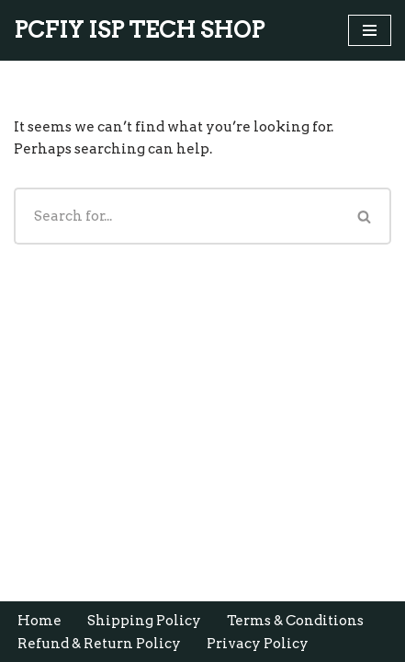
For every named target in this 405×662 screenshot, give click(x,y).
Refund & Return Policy (99, 643)
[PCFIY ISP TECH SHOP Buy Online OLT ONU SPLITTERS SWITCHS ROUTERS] (139, 30)
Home (39, 620)
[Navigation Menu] (369, 30)
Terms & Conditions (295, 620)
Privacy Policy (258, 643)
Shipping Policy (144, 620)
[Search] (177, 216)
